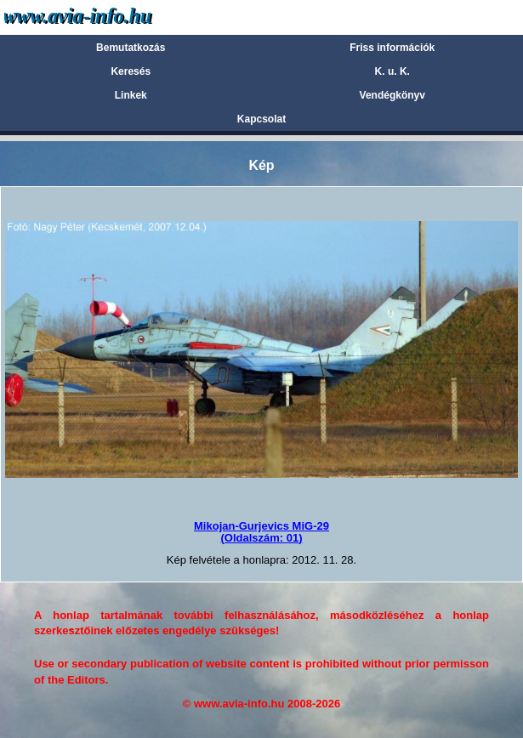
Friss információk (392, 48)
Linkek (131, 95)
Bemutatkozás (130, 48)
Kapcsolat (261, 119)
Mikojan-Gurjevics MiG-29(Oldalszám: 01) (261, 531)
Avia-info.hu (107, 16)
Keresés (131, 71)
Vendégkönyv (392, 95)
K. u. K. (392, 71)
